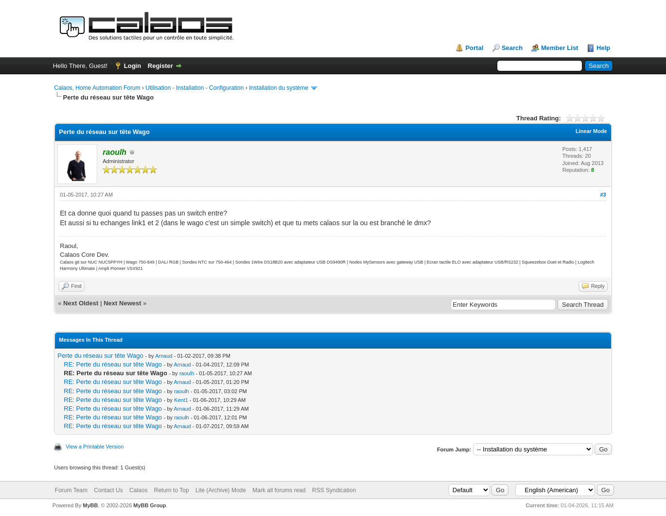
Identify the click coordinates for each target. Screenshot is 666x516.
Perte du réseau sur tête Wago (100, 355)
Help (603, 47)
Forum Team (71, 490)
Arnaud (163, 356)
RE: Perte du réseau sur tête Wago (113, 364)
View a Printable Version (94, 446)
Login (132, 65)
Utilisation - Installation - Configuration (194, 87)
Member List (559, 47)
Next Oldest (80, 303)
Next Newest (122, 303)
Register (160, 65)
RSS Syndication (334, 490)
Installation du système (278, 87)
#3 (603, 195)
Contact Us (108, 490)
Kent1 (181, 400)
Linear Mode (591, 131)
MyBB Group (149, 505)
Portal (474, 47)
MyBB (90, 505)
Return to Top (171, 490)
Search (512, 47)
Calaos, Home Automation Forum (97, 87)
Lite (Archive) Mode (220, 490)
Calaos (138, 490)
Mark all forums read (278, 490)
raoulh (186, 373)
